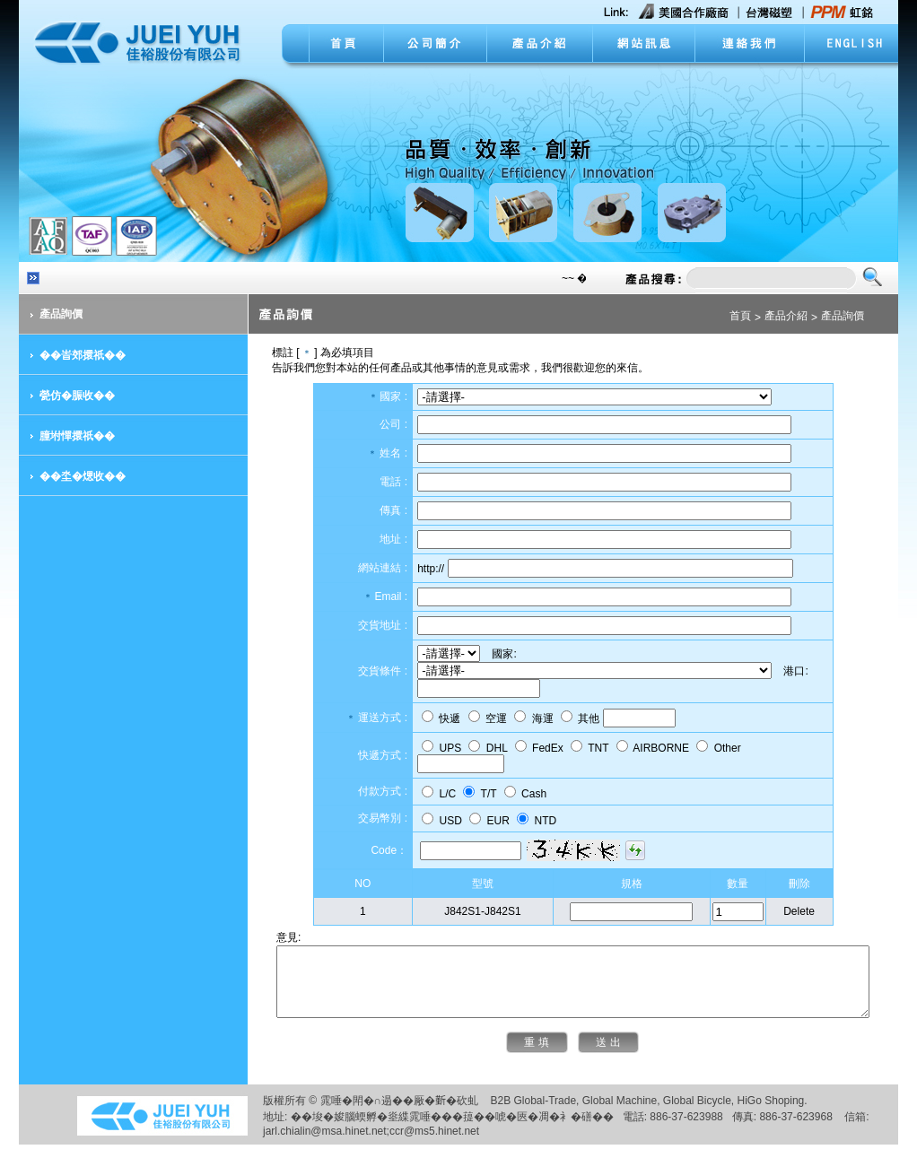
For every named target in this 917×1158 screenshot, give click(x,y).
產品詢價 (49, 314)
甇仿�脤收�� (65, 395)
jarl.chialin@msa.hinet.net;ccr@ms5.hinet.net (359, 1144)
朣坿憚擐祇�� (65, 436)
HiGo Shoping (759, 1114)
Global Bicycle (685, 1114)
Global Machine (608, 1114)
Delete (802, 911)
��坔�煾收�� (71, 476)
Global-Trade (533, 1114)
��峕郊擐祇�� (71, 355)
